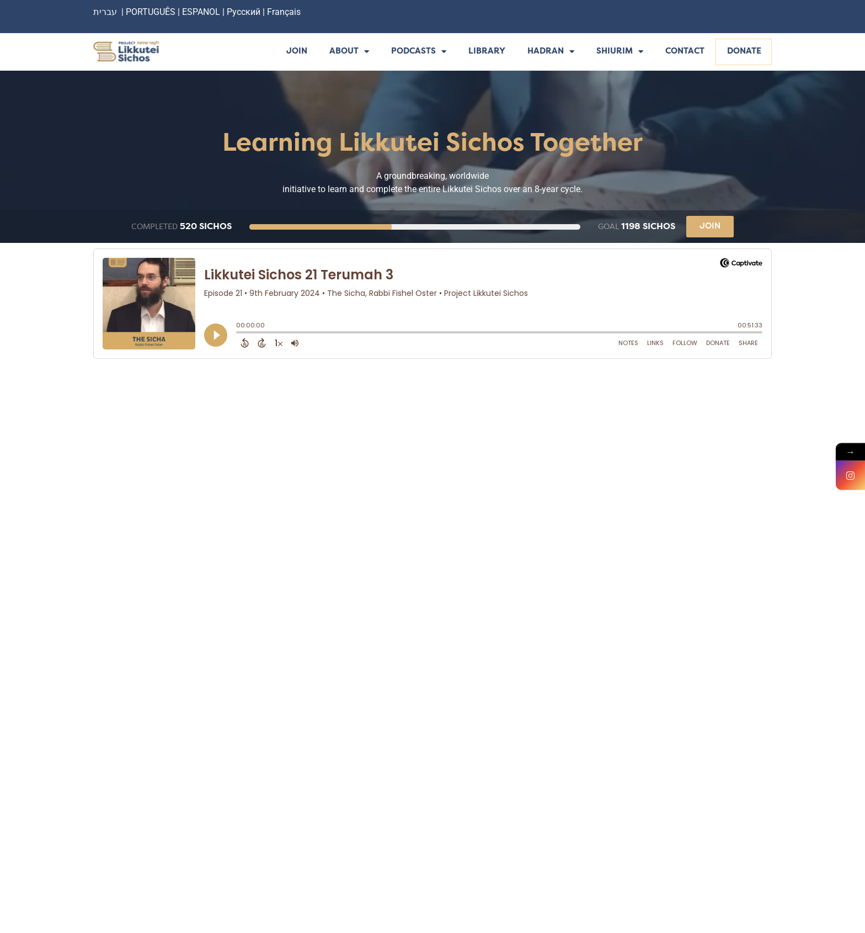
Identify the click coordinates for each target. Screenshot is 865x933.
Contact (684, 51)
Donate (744, 51)
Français (284, 12)
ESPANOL (201, 12)
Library (486, 51)
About (349, 52)
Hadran (550, 52)
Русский (245, 12)
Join (296, 51)
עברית (105, 12)
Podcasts (418, 52)
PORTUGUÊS (150, 12)
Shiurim (619, 52)
